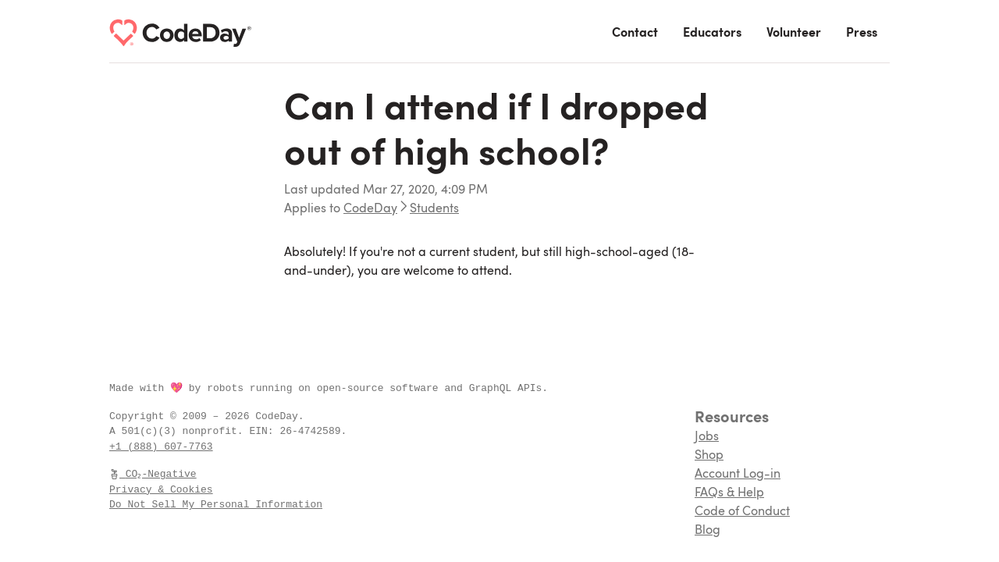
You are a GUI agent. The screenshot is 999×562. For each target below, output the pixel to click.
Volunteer (793, 33)
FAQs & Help (729, 493)
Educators (712, 33)
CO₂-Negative (153, 474)
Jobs (707, 437)
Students (434, 209)
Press (861, 33)
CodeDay (370, 209)
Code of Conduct (742, 512)
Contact (635, 33)
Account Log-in (737, 474)
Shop (709, 456)
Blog (707, 531)
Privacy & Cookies (161, 489)
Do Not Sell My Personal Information (215, 504)
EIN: (264, 431)
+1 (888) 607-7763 (161, 446)
